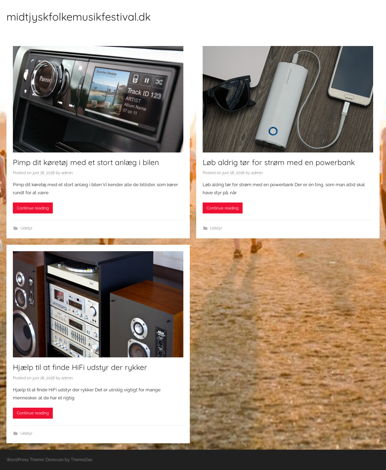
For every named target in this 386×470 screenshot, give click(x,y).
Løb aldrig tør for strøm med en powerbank (279, 162)
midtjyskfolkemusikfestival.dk (78, 16)
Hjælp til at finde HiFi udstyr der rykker (80, 367)
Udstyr (26, 228)
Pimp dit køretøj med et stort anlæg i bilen (86, 162)
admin (67, 172)
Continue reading (33, 208)
